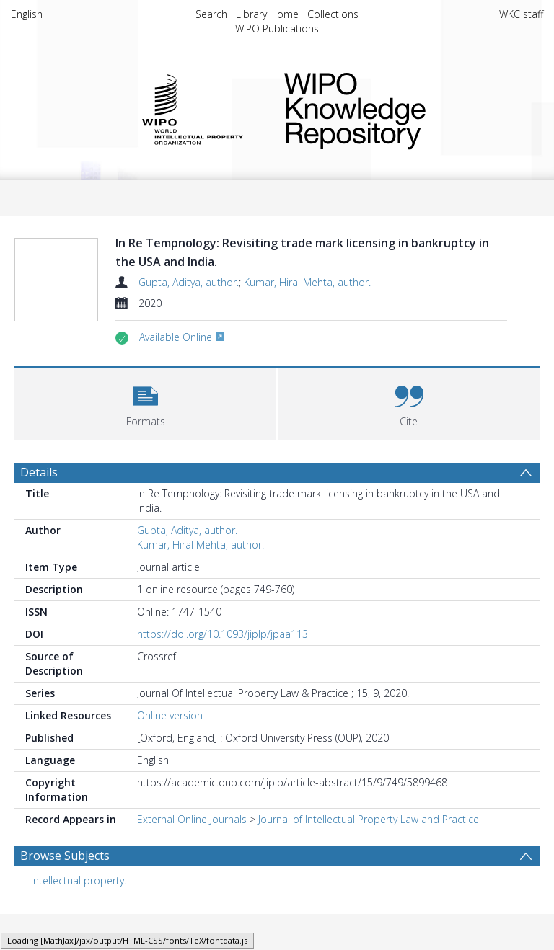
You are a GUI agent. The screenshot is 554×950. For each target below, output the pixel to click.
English (27, 14)
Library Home (267, 14)
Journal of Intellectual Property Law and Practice (368, 854)
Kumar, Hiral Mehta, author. (307, 282)
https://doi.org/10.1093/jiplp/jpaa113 (222, 668)
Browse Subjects (65, 890)
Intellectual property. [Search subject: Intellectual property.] (78, 915)
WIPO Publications (277, 28)
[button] (145, 436)
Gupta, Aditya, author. (188, 282)
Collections (333, 14)
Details (39, 507)
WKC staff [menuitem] (521, 14)
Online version (170, 750)
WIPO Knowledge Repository (402, 108)
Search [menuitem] (211, 14)
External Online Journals (192, 854)
